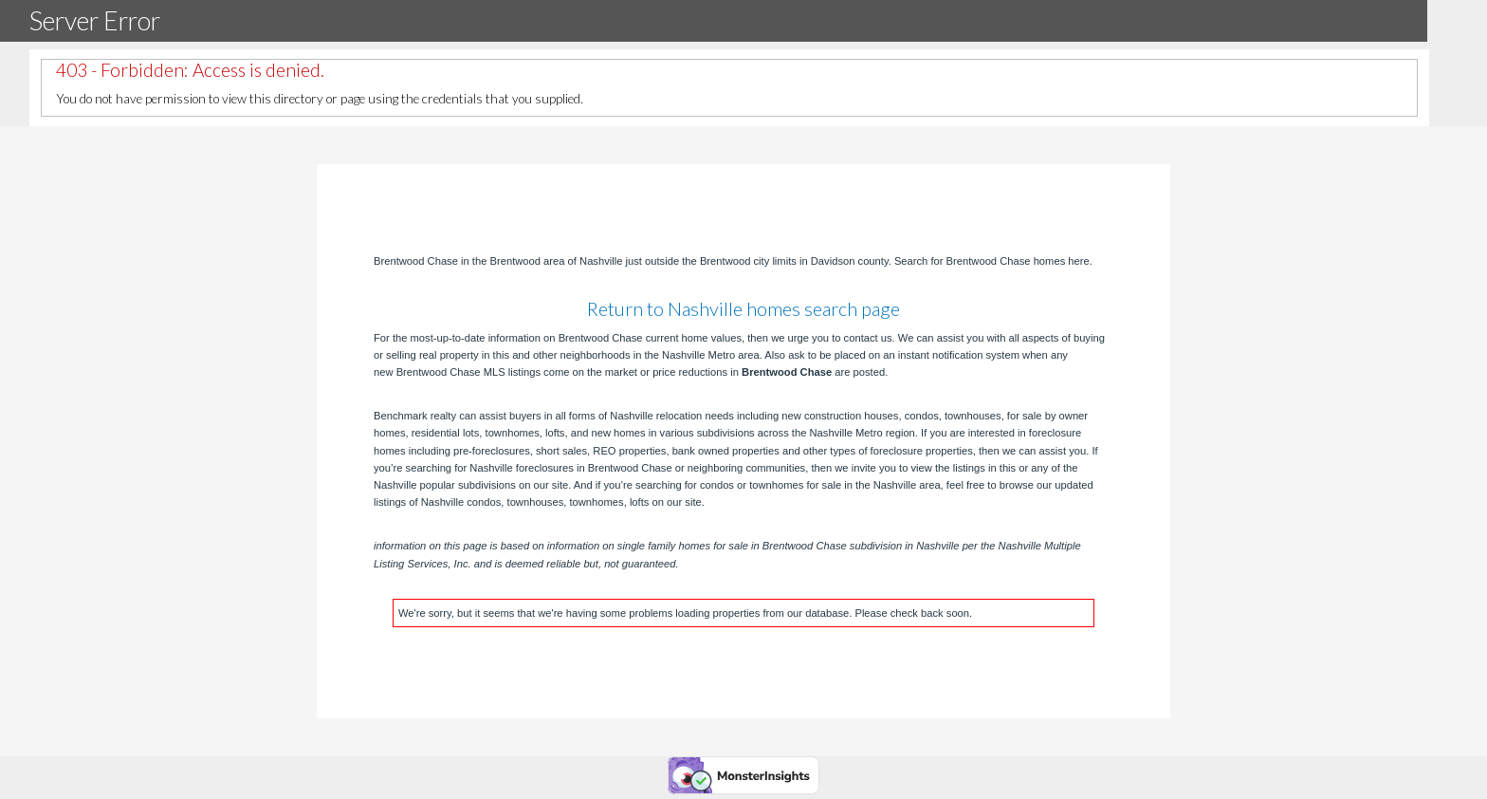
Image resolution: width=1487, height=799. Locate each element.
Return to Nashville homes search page (743, 308)
